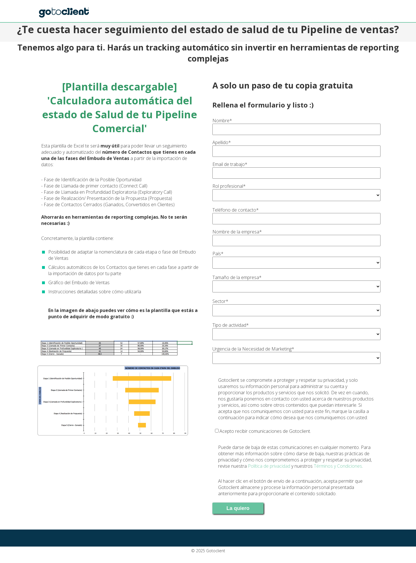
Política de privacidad (269, 466)
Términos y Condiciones (338, 466)
